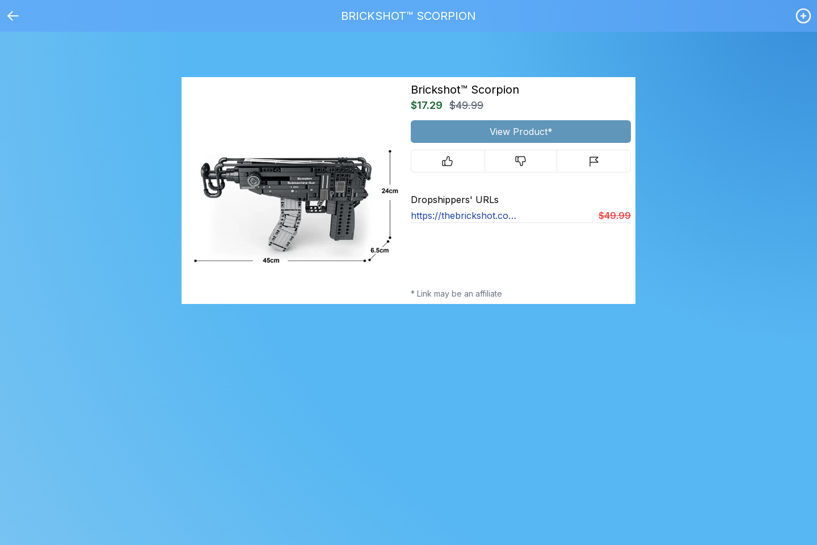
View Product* (521, 131)
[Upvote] (448, 161)
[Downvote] (521, 161)
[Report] (593, 161)
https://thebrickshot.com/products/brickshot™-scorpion (466, 215)
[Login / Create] (803, 16)
